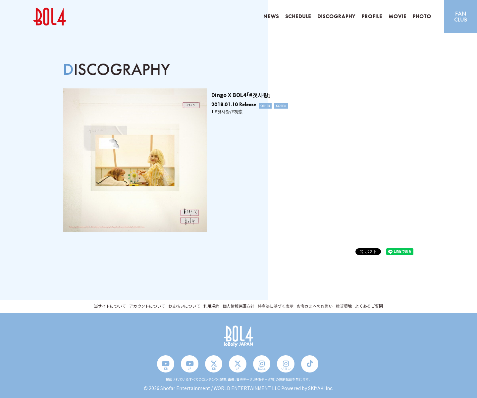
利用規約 (211, 306)
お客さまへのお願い (315, 306)
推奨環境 (344, 306)
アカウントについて (147, 306)
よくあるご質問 (369, 306)
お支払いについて (184, 306)
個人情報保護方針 (238, 306)
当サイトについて (110, 306)
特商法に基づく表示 (275, 306)
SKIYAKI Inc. (320, 388)
